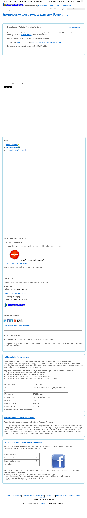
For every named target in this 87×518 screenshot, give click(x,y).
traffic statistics (26, 35)
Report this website (74, 27)
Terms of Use (50, 496)
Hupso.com (45, 503)
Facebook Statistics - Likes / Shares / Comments (23, 442)
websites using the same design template (47, 42)
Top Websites (27, 496)
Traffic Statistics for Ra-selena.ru (17, 357)
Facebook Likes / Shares (16, 150)
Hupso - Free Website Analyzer (15, 293)
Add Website (16, 496)
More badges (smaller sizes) (17, 263)
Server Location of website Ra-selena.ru (19, 418)
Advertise (43, 497)
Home (8, 496)
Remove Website (74, 496)
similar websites (22, 42)
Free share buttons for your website (17, 326)
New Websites (38, 496)
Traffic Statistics (12, 145)
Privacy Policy (61, 496)
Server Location (13, 147)
